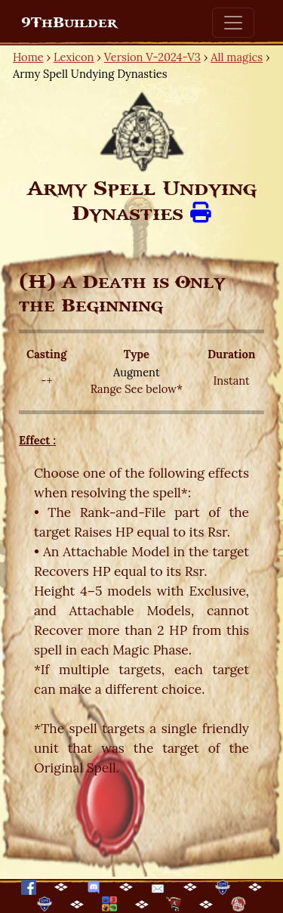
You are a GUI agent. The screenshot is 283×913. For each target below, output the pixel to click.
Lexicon (74, 57)
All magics (237, 57)
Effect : (37, 440)
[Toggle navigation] (233, 23)
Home (28, 57)
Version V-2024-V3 (152, 57)
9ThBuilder (69, 22)
